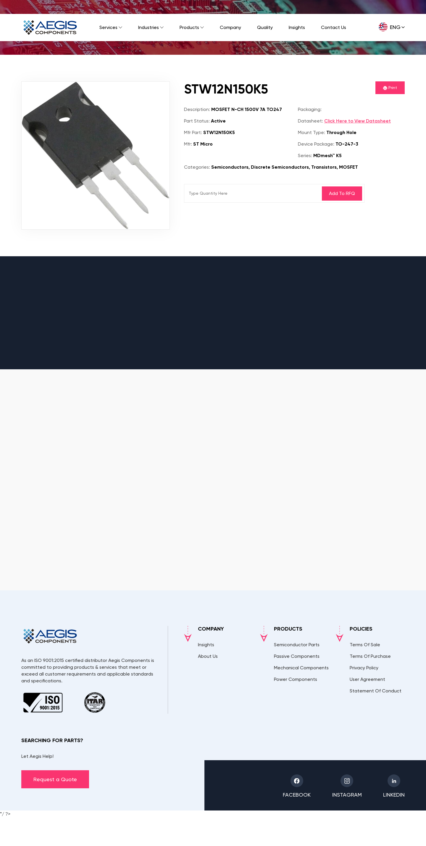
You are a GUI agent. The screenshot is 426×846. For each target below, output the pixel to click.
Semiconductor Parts (297, 644)
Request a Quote (55, 779)
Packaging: (310, 109)
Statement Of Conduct (375, 691)
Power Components (295, 679)
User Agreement (367, 679)
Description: (197, 109)
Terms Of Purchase (370, 656)
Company (230, 27)
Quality (265, 27)
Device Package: (316, 144)
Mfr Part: (193, 132)
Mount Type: (311, 132)
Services (108, 27)
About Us (208, 656)
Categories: (197, 167)
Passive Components (297, 656)
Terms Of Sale (365, 644)
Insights (297, 27)
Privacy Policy (364, 668)
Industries (148, 27)
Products (189, 27)
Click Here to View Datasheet (357, 121)
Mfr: (188, 144)
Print (390, 87)
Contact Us (333, 27)
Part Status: (197, 121)
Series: (305, 155)
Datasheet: (310, 121)
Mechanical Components (301, 668)
